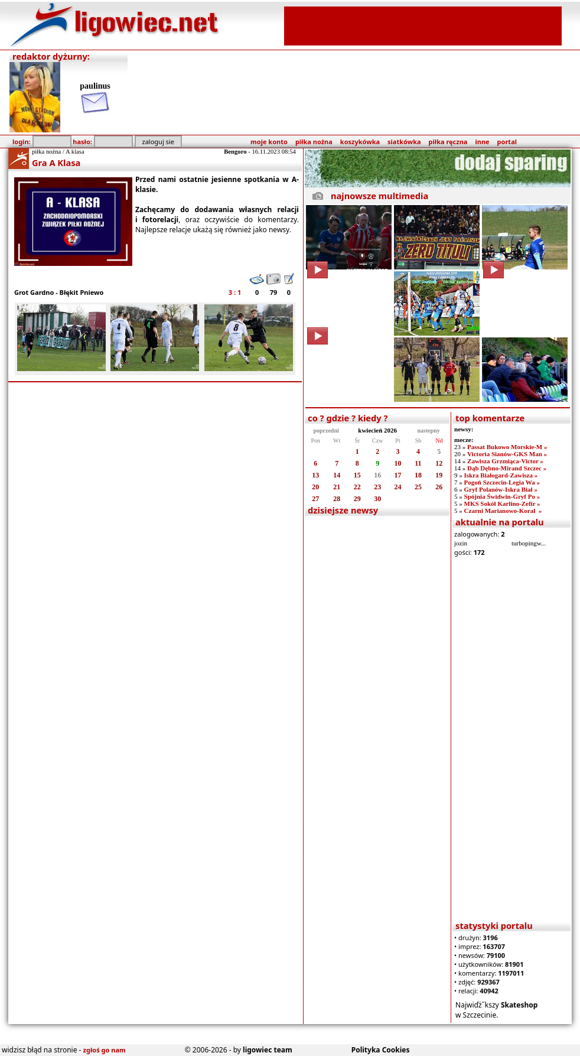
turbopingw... (528, 543)
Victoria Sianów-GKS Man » (507, 453)
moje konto (269, 141)
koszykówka (360, 141)
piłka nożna (314, 141)
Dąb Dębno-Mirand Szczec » (506, 468)
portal (507, 141)
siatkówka (404, 141)
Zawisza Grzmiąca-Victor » (505, 460)
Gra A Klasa (56, 162)
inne (482, 141)
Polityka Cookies (380, 1050)
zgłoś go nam (104, 1049)
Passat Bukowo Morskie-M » (507, 446)
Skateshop (519, 1005)
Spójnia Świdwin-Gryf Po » (502, 496)
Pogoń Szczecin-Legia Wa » (502, 482)
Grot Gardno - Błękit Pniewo (58, 292)
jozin (460, 543)
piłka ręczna (448, 141)
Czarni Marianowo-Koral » (503, 510)
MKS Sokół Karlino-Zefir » (502, 503)
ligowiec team (267, 1050)
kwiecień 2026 (377, 430)
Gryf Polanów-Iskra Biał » (500, 489)
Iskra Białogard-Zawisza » (501, 475)
